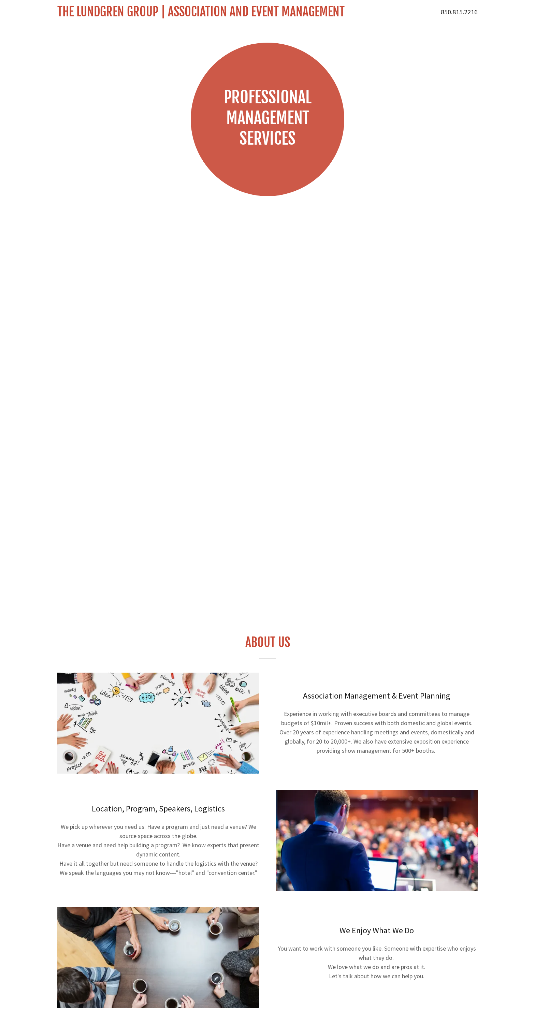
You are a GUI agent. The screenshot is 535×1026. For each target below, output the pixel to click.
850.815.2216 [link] (459, 12)
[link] (209, 14)
